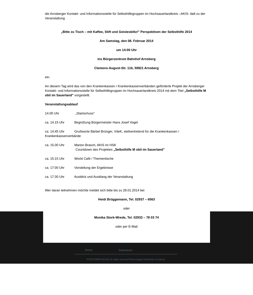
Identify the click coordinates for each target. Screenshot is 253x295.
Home (89, 250)
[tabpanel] (126, 126)
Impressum (125, 250)
